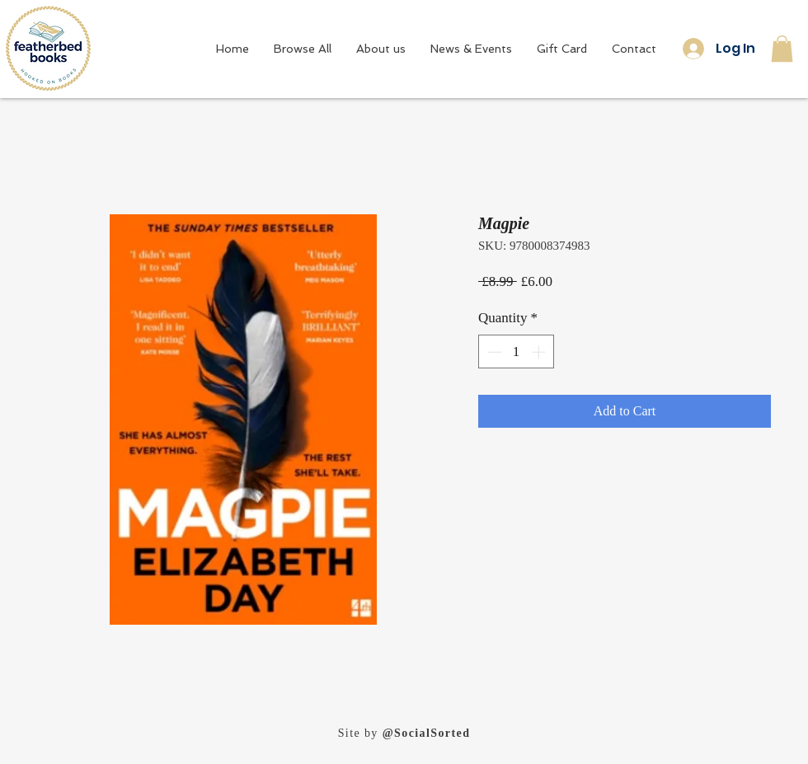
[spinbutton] (516, 351)
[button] (782, 48)
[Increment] (540, 351)
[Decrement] (493, 351)
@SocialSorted (427, 733)
